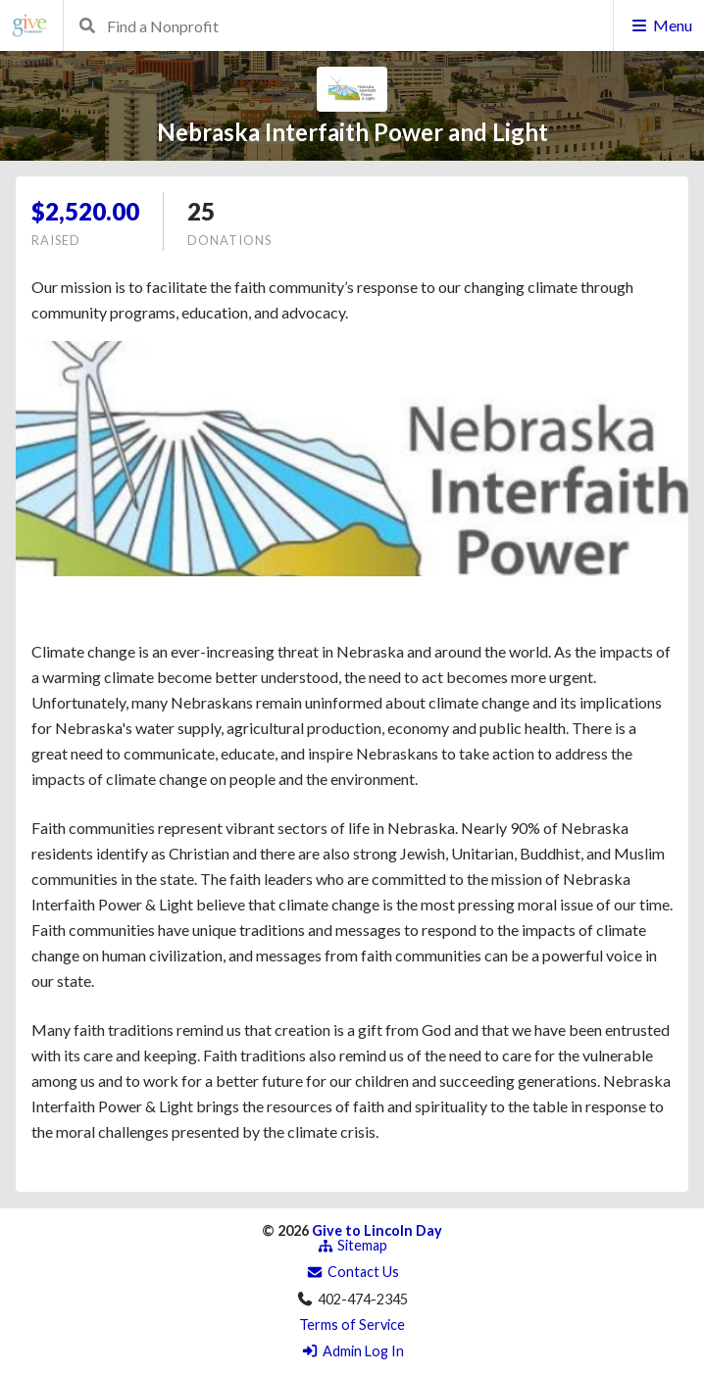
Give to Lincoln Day (377, 1230)
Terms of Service (352, 1324)
